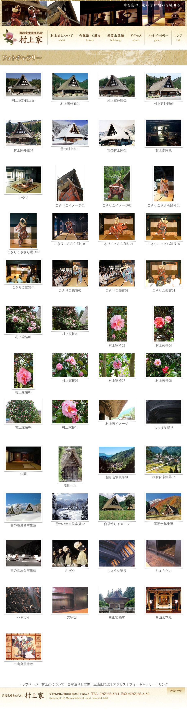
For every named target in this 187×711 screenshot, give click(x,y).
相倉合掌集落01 (117, 462)
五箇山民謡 (102, 684)
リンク (163, 684)
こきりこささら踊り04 (117, 243)
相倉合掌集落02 (163, 462)
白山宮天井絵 (23, 649)
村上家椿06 (70, 366)
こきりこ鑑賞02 (70, 275)
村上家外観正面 (23, 86)
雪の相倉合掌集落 (23, 509)
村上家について (52, 684)
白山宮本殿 (163, 602)
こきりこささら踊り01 (163, 186)
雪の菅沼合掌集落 (23, 555)
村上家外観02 (117, 86)
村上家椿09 (23, 413)
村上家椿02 (70, 320)
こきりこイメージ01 (70, 186)
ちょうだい (163, 555)
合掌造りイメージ (117, 509)
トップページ (28, 684)
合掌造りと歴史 (78, 684)
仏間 (23, 460)
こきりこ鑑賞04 (163, 275)
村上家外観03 (163, 88)
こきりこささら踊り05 (163, 243)
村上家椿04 (163, 326)
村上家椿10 (70, 413)
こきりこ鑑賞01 (23, 273)
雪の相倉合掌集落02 (70, 509)
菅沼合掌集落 (163, 508)
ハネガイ (23, 602)
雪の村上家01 (70, 134)
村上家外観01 (70, 88)
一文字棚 (70, 602)
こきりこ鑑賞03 (117, 275)
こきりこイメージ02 (117, 186)
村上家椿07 (117, 366)
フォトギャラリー (142, 684)
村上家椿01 (23, 322)
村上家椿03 (116, 326)
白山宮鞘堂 (117, 602)
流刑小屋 (70, 466)
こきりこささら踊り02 (23, 232)
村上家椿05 (23, 372)
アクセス (119, 684)
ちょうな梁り (163, 413)
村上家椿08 (163, 366)
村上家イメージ (117, 411)
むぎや (70, 555)
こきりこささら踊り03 (70, 228)
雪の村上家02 (117, 135)
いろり (23, 182)
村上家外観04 (23, 135)
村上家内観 (163, 135)
